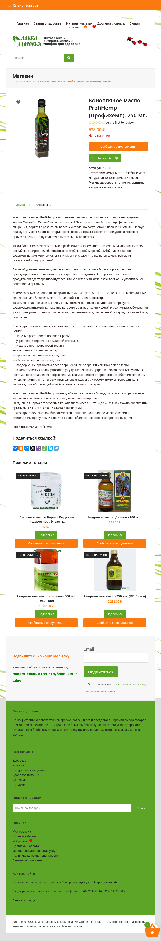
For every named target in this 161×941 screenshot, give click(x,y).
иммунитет (135, 182)
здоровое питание (113, 182)
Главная (18, 81)
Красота (18, 765)
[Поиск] (69, 58)
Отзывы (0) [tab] (44, 205)
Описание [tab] (23, 205)
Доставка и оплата (26, 846)
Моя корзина (22, 831)
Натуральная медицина (29, 770)
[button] (23, 5)
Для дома (19, 780)
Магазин (31, 81)
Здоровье (19, 760)
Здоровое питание (26, 775)
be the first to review (119, 122)
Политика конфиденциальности (35, 855)
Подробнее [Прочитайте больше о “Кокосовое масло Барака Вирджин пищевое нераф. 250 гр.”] (46, 535)
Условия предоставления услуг (35, 851)
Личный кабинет (24, 836)
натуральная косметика (105, 187)
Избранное (22, 841)
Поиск (140, 808)
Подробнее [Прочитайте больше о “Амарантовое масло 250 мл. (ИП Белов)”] (115, 614)
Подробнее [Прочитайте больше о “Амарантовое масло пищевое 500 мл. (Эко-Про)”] (46, 614)
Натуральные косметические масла (114, 178)
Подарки (19, 785)
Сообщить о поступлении (118, 147)
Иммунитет (114, 173)
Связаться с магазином (29, 860)
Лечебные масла (135, 173)
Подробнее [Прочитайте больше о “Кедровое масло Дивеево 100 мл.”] (115, 535)
